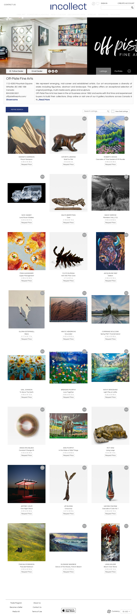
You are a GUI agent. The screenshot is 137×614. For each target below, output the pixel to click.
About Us (37, 603)
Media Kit (16, 612)
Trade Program (16, 603)
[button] (93, 3)
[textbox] (115, 7)
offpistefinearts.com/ (16, 96)
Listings (103, 71)
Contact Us (10, 5)
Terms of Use (37, 612)
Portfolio (118, 71)
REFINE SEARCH (17, 109)
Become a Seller (16, 607)
